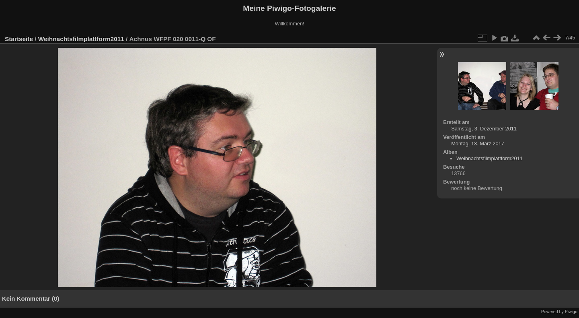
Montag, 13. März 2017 (477, 143)
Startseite (19, 38)
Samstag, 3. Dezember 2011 (484, 129)
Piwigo (571, 311)
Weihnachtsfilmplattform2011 (81, 38)
